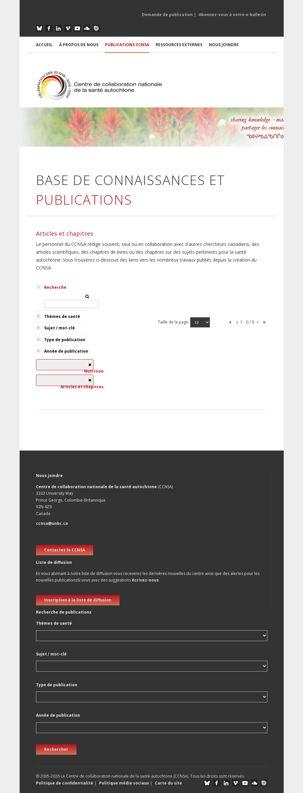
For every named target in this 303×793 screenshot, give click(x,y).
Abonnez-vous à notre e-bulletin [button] (232, 14)
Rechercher (56, 749)
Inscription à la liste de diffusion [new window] (77, 600)
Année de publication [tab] (66, 351)
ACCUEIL (44, 44)
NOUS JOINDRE (224, 44)
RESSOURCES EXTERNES (179, 44)
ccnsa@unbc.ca (52, 523)
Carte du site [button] (168, 783)
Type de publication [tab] (64, 339)
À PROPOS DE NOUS (78, 44)
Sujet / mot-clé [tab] (59, 328)
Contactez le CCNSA (64, 550)
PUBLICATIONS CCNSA (127, 44)
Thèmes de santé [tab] (62, 316)
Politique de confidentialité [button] (65, 783)
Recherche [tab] (55, 287)
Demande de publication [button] (167, 14)
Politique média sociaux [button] (124, 783)
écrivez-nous (145, 580)
